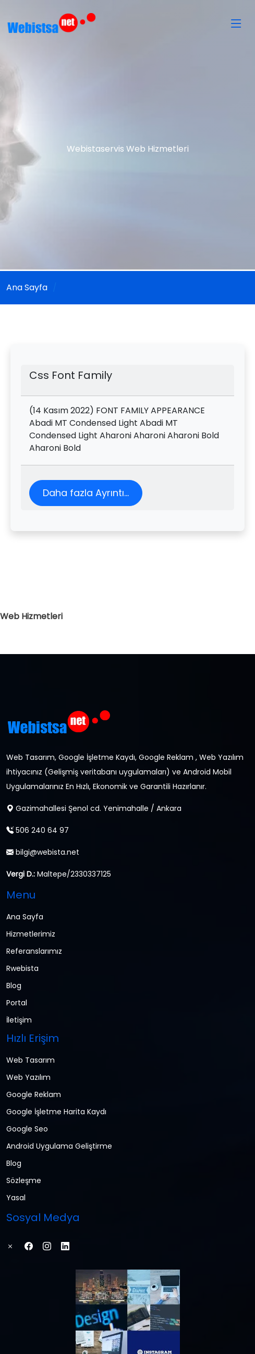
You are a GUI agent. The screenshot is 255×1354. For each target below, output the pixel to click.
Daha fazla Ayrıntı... (86, 492)
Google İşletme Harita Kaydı (56, 1111)
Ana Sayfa (26, 287)
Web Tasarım (30, 1060)
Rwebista (22, 968)
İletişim (19, 1020)
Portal (16, 1003)
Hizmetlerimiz (30, 934)
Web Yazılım (28, 1077)
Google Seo (27, 1129)
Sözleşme (23, 1180)
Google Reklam (33, 1094)
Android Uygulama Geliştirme (59, 1146)
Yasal (16, 1197)
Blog (13, 985)
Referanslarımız (34, 951)
